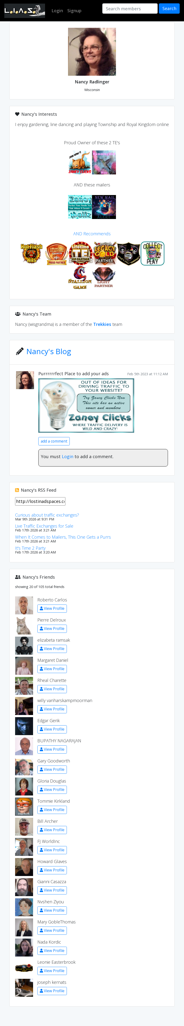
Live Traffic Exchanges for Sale (44, 526)
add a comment (54, 441)
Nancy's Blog (48, 351)
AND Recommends (92, 233)
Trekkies (102, 324)
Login (67, 456)
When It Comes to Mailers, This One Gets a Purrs (63, 537)
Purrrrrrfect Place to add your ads (73, 373)
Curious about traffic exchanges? (47, 515)
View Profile (52, 608)
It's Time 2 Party (30, 548)
